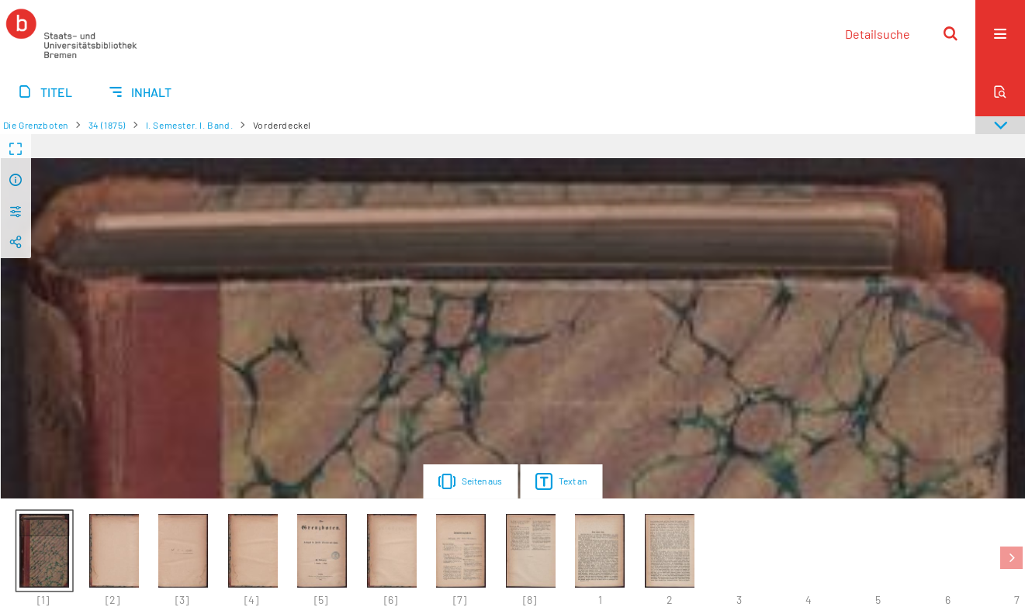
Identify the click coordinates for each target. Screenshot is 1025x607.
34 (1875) (107, 124)
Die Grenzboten (35, 124)
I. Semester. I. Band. (190, 124)
